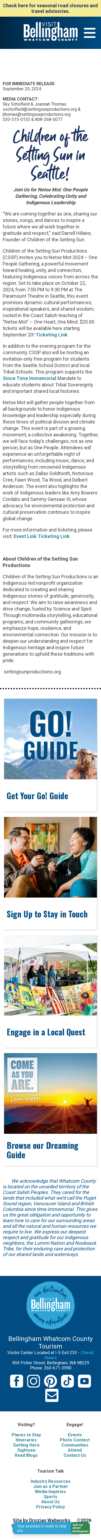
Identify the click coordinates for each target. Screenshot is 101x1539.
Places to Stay (26, 1434)
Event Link (25, 536)
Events (75, 1434)
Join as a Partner (50, 1486)
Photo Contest (75, 1440)
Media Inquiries (50, 1491)
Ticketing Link (52, 335)
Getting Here (26, 1445)
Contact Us (75, 1455)
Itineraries (26, 1440)
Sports (50, 1496)
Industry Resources (51, 1481)
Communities (74, 1445)
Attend (75, 1450)
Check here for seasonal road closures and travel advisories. (50, 8)
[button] (78, 1528)
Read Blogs (26, 1455)
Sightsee (26, 1450)
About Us (50, 1501)
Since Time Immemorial (29, 378)
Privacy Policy (50, 1506)
